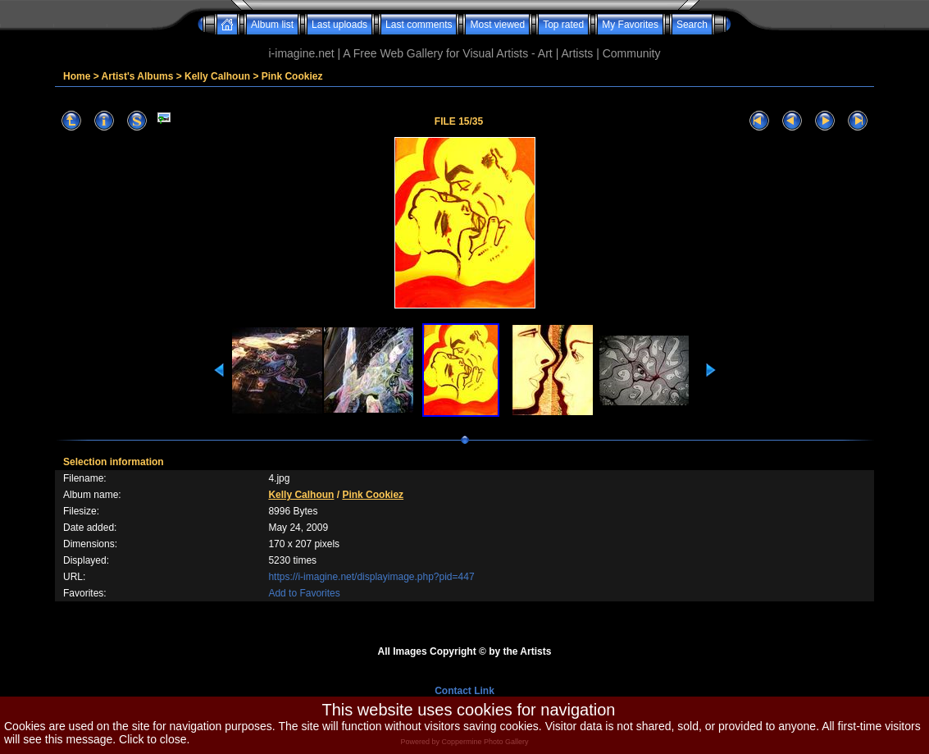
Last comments (418, 24)
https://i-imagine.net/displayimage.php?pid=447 (371, 577)
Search (692, 24)
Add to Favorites (303, 593)
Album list (272, 24)
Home (76, 76)
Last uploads (339, 24)
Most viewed (497, 24)
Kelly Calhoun (217, 76)
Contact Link (464, 691)
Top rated (563, 24)
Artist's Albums (138, 76)
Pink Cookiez (292, 76)
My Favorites (630, 24)
